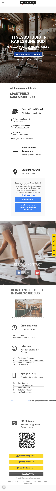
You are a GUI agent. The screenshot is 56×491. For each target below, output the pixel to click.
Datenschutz (42, 481)
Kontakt (15, 481)
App (9, 481)
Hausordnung (31, 481)
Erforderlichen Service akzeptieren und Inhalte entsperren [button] (28, 207)
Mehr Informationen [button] (28, 195)
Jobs (22, 481)
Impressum (28, 483)
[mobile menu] (3, 3)
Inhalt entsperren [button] (28, 199)
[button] (4, 487)
